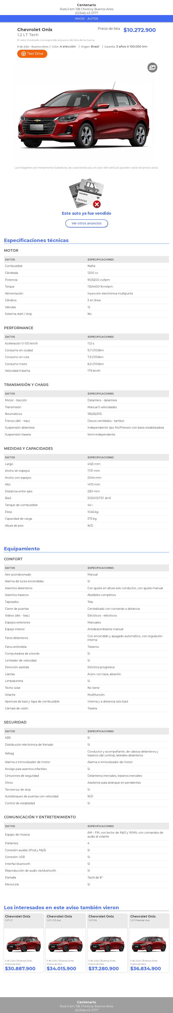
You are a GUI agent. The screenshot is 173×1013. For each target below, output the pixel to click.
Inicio (80, 18)
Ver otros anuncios (87, 223)
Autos (92, 18)
